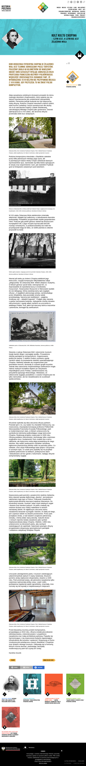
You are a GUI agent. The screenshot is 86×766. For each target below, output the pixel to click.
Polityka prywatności (70, 761)
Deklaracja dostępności (78, 17)
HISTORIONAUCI (72, 13)
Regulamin (81, 761)
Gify (84, 9)
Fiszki (77, 15)
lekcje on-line (81, 13)
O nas (75, 7)
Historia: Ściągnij (69, 15)
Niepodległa (75, 11)
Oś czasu (69, 7)
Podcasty (82, 15)
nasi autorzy (81, 7)
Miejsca (64, 7)
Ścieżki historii (72, 9)
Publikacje (63, 13)
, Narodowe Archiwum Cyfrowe (38, 211)
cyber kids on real (79, 763)
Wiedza (59, 7)
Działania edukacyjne (65, 11)
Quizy (80, 9)
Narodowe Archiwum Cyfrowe (26, 274)
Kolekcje (82, 11)
